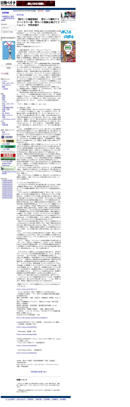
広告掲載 (47, 401)
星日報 (4, 173)
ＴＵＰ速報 (6, 149)
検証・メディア (7, 115)
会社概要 (63, 401)
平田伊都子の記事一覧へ (39, 373)
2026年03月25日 (7, 190)
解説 (3, 87)
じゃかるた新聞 (7, 161)
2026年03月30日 (7, 186)
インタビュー (6, 85)
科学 (3, 100)
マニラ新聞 (6, 144)
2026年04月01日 (7, 184)
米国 (3, 117)
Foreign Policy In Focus (9, 171)
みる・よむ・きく (8, 83)
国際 (3, 96)
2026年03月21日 (7, 194)
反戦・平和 (6, 109)
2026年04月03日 (7, 180)
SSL (11, 32)
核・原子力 (6, 113)
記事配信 (55, 401)
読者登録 (5, 13)
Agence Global (6, 163)
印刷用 (47, 11)
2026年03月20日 (7, 196)
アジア (4, 101)
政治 (3, 123)
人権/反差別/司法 (7, 107)
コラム (4, 81)
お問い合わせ (21, 401)
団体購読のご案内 (8, 16)
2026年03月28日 (7, 188)
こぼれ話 (5, 88)
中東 (3, 111)
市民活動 (5, 125)
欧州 (3, 98)
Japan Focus (5, 165)
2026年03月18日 (7, 197)
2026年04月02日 (7, 182)
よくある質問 (10, 401)
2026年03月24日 (7, 192)
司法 (3, 132)
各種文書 (39, 401)
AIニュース (6, 134)
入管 (3, 105)
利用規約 (30, 401)
